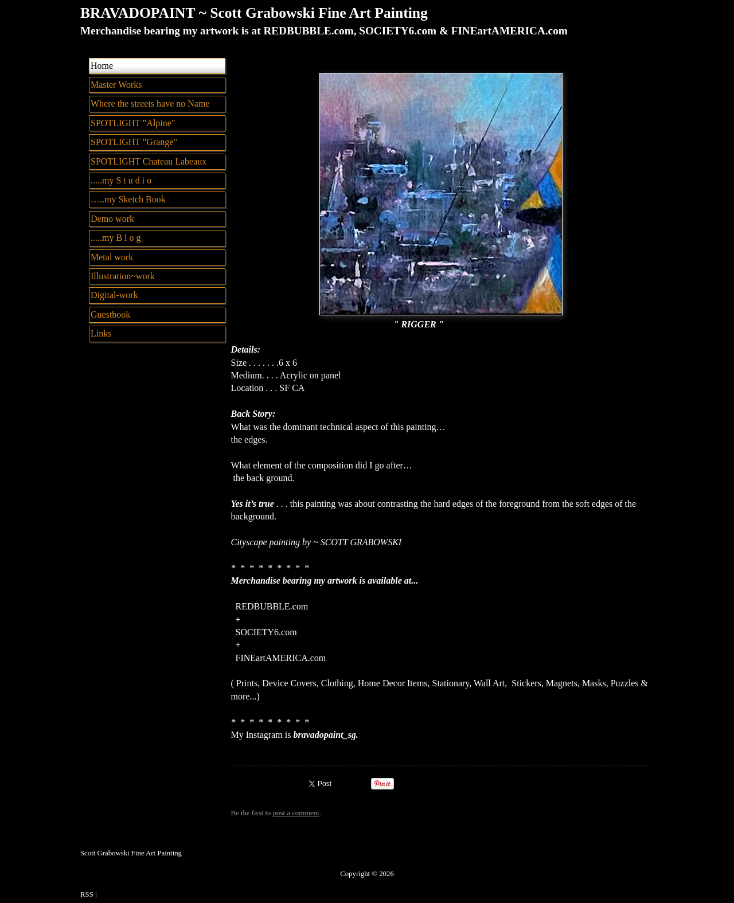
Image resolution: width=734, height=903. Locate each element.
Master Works (116, 84)
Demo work (112, 219)
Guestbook (110, 314)
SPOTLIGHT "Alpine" (133, 123)
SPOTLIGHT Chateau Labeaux (148, 161)
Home (102, 66)
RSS (86, 894)
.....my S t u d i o (121, 180)
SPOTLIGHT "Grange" (134, 142)
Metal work (112, 257)
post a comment (296, 813)
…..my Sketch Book (128, 199)
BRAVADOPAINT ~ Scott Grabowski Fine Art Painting (254, 13)
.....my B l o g (116, 238)
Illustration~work (123, 276)
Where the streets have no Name (150, 103)
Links (101, 333)
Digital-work (114, 295)
